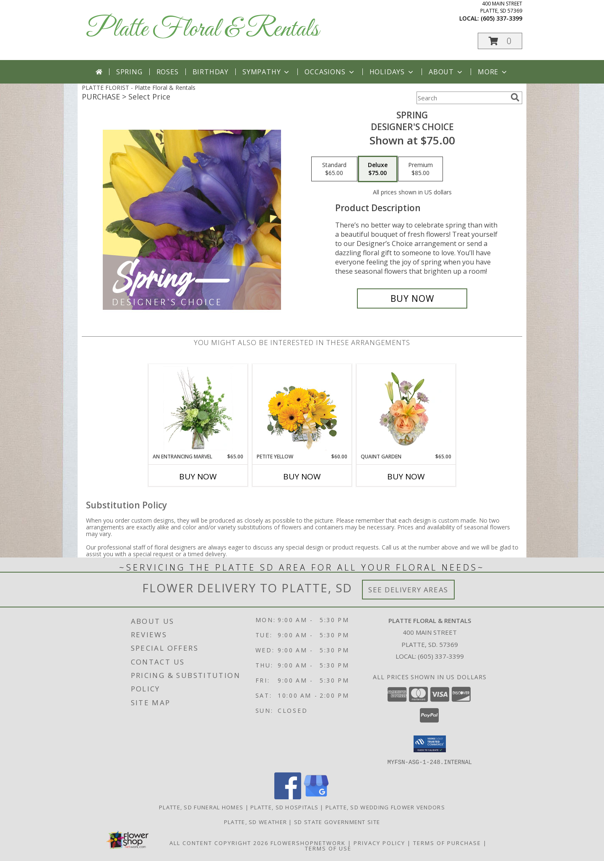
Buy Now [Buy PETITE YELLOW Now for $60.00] (302, 476)
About (446, 71)
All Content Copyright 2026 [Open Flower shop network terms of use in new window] (218, 842)
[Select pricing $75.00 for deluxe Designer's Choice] (377, 169)
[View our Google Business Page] (316, 797)
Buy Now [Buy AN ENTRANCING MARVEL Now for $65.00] (198, 476)
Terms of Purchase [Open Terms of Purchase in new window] (447, 842)
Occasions (330, 71)
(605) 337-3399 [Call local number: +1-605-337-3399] (501, 18)
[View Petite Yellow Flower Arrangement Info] (302, 408)
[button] (500, 41)
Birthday (211, 71)
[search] (515, 97)
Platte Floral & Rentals (202, 30)
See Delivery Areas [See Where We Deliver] (408, 589)
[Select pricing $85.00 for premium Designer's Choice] (420, 169)
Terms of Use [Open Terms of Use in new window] (328, 848)
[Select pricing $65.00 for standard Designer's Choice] (334, 169)
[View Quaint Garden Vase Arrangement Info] (406, 408)
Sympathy (266, 71)
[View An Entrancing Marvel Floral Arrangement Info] (198, 408)
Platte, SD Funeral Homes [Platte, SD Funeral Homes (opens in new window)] (201, 807)
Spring (129, 71)
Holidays (392, 71)
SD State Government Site (337, 821)
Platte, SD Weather (255, 821)
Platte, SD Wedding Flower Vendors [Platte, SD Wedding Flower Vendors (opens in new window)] (385, 807)
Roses (167, 71)
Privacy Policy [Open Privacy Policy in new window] (379, 842)
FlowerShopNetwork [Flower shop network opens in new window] (308, 842)
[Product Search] (462, 98)
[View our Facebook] (287, 797)
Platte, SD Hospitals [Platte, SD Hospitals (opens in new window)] (284, 807)
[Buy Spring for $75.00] (412, 298)
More (493, 71)
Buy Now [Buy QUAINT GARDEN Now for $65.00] (406, 476)
